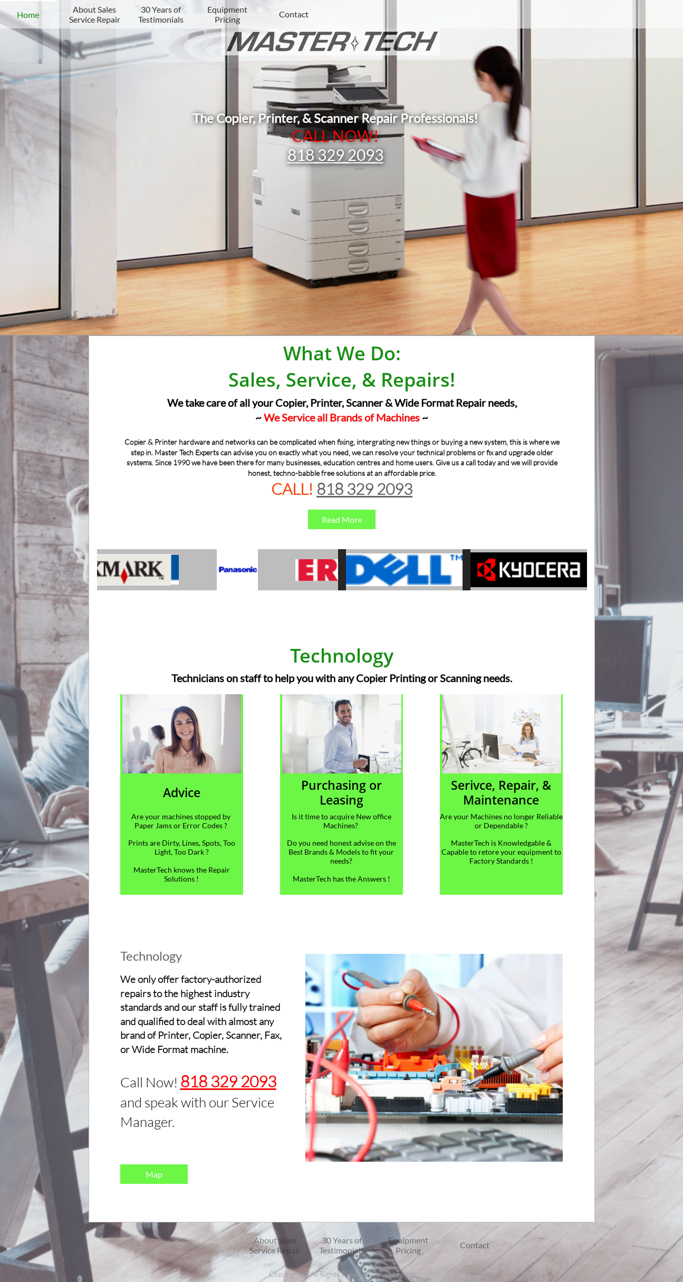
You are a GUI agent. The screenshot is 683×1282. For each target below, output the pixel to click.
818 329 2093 (335, 154)
